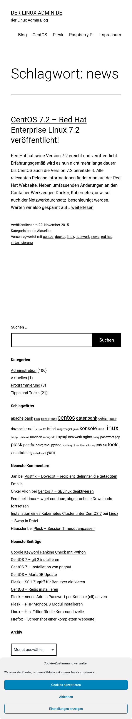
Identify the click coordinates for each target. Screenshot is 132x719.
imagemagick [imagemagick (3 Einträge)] (65, 429)
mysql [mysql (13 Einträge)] (61, 436)
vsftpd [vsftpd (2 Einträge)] (36, 453)
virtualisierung (22, 242)
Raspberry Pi (81, 34)
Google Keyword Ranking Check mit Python (48, 552)
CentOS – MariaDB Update (34, 574)
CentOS (40, 34)
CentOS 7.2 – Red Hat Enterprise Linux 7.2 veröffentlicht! (49, 130)
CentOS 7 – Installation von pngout (41, 567)
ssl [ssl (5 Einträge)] (105, 445)
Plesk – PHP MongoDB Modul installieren (47, 604)
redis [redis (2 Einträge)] (87, 445)
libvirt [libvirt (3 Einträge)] (101, 429)
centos (48, 237)
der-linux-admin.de (36, 13)
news (95, 237)
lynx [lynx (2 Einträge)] (17, 437)
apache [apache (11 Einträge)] (17, 418)
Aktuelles (44, 231)
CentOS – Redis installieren (34, 589)
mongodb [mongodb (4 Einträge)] (49, 437)
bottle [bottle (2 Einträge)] (37, 418)
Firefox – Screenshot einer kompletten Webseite (52, 619)
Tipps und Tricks (25, 392)
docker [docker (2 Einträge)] (112, 418)
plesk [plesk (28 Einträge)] (16, 444)
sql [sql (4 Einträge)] (93, 445)
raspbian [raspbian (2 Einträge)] (80, 445)
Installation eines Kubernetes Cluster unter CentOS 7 (56, 513)
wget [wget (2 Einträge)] (43, 453)
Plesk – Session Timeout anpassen (64, 528)
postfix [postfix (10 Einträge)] (29, 445)
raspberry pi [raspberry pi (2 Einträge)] (68, 445)
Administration (24, 370)
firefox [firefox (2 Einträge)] (38, 429)
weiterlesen (82, 207)
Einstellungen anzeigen (66, 709)
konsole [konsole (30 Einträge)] (88, 428)
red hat (106, 237)
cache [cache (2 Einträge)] (53, 418)
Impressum (110, 34)
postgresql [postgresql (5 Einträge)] (43, 445)
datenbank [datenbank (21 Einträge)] (86, 418)
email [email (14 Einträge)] (29, 428)
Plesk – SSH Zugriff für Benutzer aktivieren (48, 582)
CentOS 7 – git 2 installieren (35, 559)
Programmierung (25, 385)
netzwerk (83, 237)
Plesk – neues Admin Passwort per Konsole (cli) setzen (59, 596)
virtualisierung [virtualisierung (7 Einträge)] (21, 453)
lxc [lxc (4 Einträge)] (13, 437)
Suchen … (19, 327)
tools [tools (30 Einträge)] (113, 444)
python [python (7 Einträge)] (56, 445)
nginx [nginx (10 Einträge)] (87, 437)
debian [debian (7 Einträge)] (103, 418)
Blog (22, 34)
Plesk (58, 34)
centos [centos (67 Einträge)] (66, 417)
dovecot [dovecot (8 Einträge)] (17, 429)
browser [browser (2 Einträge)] (45, 418)
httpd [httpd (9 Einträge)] (51, 429)
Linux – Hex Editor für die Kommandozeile (47, 611)
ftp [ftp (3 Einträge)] (44, 429)
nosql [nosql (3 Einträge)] (96, 437)
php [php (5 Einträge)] (117, 437)
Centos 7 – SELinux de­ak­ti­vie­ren (66, 491)
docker (60, 237)
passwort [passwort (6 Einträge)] (107, 437)
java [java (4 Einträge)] (76, 429)
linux (70, 237)
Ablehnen (66, 697)
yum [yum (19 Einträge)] (51, 452)
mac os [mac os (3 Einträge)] (24, 437)
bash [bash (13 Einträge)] (28, 418)
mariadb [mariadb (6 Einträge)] (36, 437)
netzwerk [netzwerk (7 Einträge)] (75, 437)
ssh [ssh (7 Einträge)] (99, 445)
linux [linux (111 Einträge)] (112, 428)
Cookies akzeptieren (66, 685)
